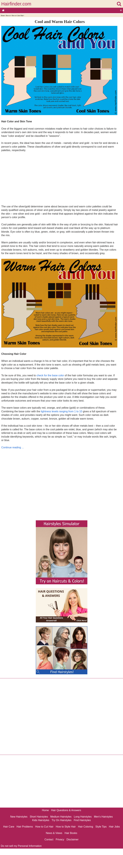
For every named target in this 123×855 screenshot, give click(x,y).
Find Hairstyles (82, 820)
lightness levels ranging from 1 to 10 (61, 411)
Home (3, 15)
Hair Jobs (114, 826)
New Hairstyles (18, 816)
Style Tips (101, 826)
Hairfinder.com (16, 3)
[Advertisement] (59, 178)
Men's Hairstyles (103, 816)
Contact (48, 839)
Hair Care (8, 826)
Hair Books (71, 833)
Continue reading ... (12, 447)
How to (8, 15)
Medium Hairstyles (61, 816)
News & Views (54, 833)
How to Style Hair (66, 826)
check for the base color (50, 375)
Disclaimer (72, 839)
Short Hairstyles (39, 816)
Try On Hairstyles (61, 820)
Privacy (60, 839)
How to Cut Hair (44, 826)
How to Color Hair (17, 15)
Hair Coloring (85, 826)
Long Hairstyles (83, 816)
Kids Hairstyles (40, 820)
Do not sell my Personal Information (21, 846)
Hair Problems (25, 826)
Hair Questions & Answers (66, 810)
